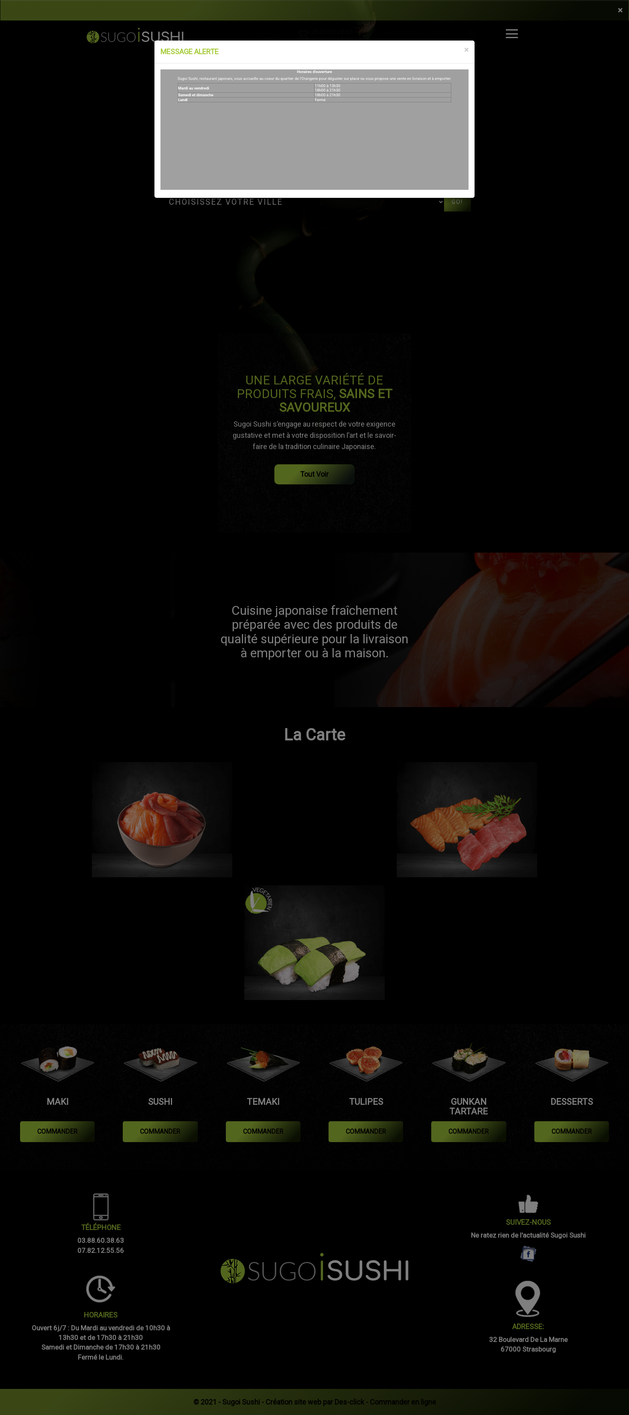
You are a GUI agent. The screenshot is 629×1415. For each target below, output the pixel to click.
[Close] (466, 50)
